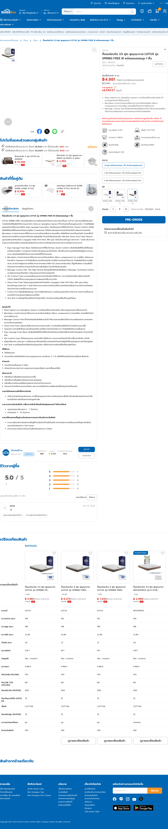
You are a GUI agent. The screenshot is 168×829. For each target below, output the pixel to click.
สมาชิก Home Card (35, 788)
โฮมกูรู (120, 19)
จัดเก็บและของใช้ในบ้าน (55, 32)
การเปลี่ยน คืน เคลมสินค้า (10, 795)
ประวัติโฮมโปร (90, 788)
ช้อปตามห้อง (33, 19)
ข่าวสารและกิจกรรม (92, 798)
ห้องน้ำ (102, 32)
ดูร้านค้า (87, 449)
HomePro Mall (77, 19)
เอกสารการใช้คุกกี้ (65, 801)
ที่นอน (25, 40)
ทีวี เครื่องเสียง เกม (38, 32)
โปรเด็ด (153, 19)
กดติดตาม (29, 454)
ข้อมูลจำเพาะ (27, 208)
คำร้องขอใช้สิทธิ (64, 805)
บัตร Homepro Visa (35, 792)
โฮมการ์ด (96, 3)
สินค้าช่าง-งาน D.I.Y (99, 19)
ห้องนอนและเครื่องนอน (9, 40)
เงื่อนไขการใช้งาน (65, 788)
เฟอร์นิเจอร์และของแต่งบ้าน (75, 32)
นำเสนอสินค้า (90, 805)
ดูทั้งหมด (92, 147)
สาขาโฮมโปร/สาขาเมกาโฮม (95, 792)
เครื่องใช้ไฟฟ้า (5, 32)
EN (167, 3)
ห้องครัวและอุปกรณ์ (114, 32)
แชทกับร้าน (86, 455)
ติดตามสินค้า (5, 798)
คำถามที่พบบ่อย (6, 792)
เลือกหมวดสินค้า (10, 19)
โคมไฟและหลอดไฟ (143, 32)
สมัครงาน (88, 801)
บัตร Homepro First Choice (39, 795)
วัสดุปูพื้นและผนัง (129, 32)
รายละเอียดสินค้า (10, 208)
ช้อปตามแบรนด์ (54, 19)
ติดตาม (155, 790)
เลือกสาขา (51, 13)
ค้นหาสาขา (128, 3)
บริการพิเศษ (5, 24)
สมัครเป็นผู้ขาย (112, 3)
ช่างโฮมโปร (136, 19)
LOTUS (105, 50)
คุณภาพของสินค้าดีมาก (12, 515)
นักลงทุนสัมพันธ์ (91, 795)
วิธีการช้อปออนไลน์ (7, 788)
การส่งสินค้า (63, 792)
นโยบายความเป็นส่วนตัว (67, 795)
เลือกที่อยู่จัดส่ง (29, 13)
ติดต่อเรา (88, 808)
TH (161, 3)
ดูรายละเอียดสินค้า (78, 741)
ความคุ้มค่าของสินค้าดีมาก (36, 515)
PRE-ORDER (133, 220)
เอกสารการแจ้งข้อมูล (66, 798)
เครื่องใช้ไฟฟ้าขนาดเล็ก (20, 32)
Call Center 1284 (92, 811)
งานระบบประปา (92, 32)
